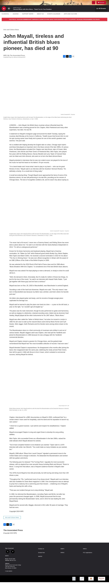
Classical (5, 17)
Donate (103, 4)
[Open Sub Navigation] (10, 17)
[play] (3, 12)
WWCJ (85, 552)
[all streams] (101, 12)
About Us (40, 17)
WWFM (7, 559)
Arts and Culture (70, 17)
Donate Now (41, 556)
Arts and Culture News (11, 33)
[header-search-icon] (94, 4)
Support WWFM (27, 17)
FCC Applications (87, 556)
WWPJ (62, 552)
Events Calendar (53, 17)
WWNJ (62, 556)
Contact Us (41, 552)
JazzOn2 (16, 17)
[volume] (8, 12)
